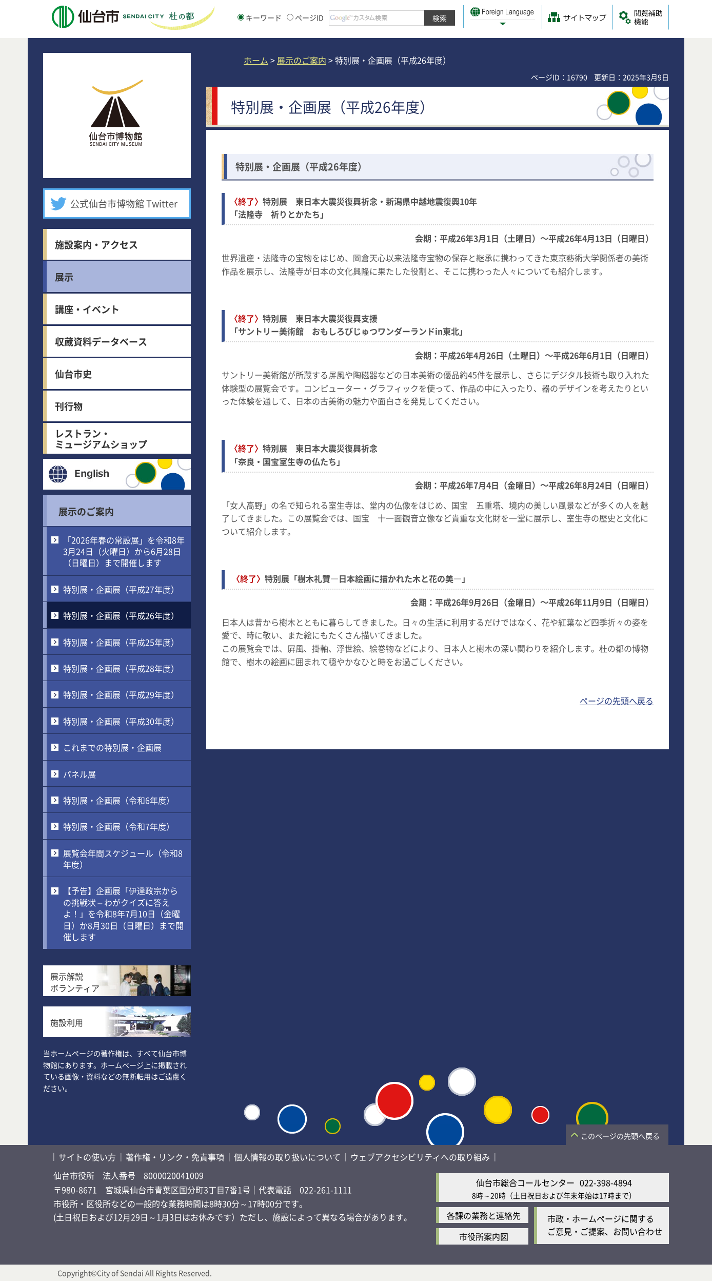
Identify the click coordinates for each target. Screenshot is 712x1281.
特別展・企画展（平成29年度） (121, 694)
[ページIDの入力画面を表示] (290, 17)
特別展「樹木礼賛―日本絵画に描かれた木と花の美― (363, 578)
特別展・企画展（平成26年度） (121, 615)
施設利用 (66, 1022)
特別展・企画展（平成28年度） (121, 668)
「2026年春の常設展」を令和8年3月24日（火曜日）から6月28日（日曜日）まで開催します (124, 551)
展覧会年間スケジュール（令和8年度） (123, 858)
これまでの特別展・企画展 (112, 747)
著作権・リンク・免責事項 (175, 1157)
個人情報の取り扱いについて (287, 1157)
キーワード (260, 17)
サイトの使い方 (87, 1157)
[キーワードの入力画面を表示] (241, 17)
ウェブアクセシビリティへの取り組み (420, 1157)
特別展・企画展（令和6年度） (118, 800)
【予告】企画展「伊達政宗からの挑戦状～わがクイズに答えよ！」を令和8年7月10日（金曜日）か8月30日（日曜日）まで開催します (123, 913)
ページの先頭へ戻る (617, 700)
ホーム (256, 60)
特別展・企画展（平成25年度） (121, 642)
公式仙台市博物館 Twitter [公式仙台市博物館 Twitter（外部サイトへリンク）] (123, 203)
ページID (305, 17)
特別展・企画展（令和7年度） (118, 826)
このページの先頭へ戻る (620, 1136)
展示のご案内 (86, 511)
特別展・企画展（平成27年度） (121, 589)
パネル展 (79, 774)
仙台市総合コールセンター (525, 1182)
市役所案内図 (483, 1236)
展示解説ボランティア (75, 982)
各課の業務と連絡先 (484, 1215)
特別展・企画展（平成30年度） (121, 721)
